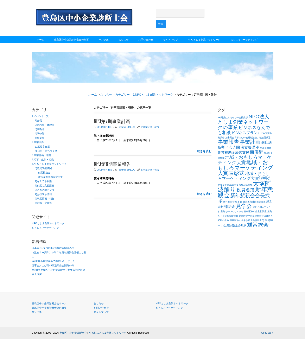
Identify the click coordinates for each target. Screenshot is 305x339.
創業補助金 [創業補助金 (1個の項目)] (265, 148)
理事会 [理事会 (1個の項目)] (238, 201)
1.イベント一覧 (40, 116)
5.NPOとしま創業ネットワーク (49, 163)
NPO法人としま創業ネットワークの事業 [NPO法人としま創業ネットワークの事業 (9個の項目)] (243, 122)
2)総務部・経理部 (45, 124)
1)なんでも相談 (43, 181)
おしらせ (123, 39)
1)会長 (38, 120)
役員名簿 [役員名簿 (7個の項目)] (245, 189)
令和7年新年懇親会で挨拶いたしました (53, 261)
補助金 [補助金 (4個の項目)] (229, 206)
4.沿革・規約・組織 (43, 159)
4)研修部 (40, 133)
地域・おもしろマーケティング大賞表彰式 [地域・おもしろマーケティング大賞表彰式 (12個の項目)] (245, 167)
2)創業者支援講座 (45, 185)
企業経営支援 (42, 146)
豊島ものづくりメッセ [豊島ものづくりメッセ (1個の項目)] (232, 211)
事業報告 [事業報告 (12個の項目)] (228, 142)
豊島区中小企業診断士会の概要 (71, 39)
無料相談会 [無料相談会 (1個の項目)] (229, 201)
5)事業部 (40, 137)
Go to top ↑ (267, 332)
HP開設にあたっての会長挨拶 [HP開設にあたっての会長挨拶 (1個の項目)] (233, 117)
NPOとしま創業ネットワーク (204, 39)
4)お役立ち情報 (43, 194)
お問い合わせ (145, 39)
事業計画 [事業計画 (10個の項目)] (250, 142)
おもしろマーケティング (244, 39)
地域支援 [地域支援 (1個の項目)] (222, 185)
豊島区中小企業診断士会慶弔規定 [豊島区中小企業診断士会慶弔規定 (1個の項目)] (247, 220)
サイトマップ (170, 39)
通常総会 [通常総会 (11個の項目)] (258, 225)
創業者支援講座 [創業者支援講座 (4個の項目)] (246, 147)
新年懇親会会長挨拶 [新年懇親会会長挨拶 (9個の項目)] (244, 198)
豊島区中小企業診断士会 (73, 332)
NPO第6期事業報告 (112, 164)
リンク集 (104, 39)
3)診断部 (40, 129)
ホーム (40, 39)
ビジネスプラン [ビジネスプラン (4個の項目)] (244, 132)
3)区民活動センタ (45, 189)
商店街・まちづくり (46, 150)
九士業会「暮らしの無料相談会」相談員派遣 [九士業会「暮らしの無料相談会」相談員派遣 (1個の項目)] (248, 137)
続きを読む (204, 151)
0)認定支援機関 (43, 168)
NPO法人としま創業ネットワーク (107, 332)
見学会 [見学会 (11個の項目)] (244, 206)
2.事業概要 (38, 142)
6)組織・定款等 (43, 203)
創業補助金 (44, 172)
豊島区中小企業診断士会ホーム (49, 303)
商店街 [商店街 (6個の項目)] (256, 152)
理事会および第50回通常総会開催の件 (53, 248)
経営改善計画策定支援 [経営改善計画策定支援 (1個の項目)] (254, 201)
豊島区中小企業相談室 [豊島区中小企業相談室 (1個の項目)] (255, 211)
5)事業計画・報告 (45, 198)
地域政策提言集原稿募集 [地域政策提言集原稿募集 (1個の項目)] (239, 185)
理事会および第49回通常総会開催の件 (53, 265)
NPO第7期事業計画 (112, 121)
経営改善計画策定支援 (50, 176)
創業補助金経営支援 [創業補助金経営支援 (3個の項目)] (233, 152)
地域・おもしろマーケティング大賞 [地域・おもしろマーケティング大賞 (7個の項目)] (245, 160)
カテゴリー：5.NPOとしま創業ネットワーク (144, 94)
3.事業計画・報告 (41, 155)
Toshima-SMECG (126, 127)
